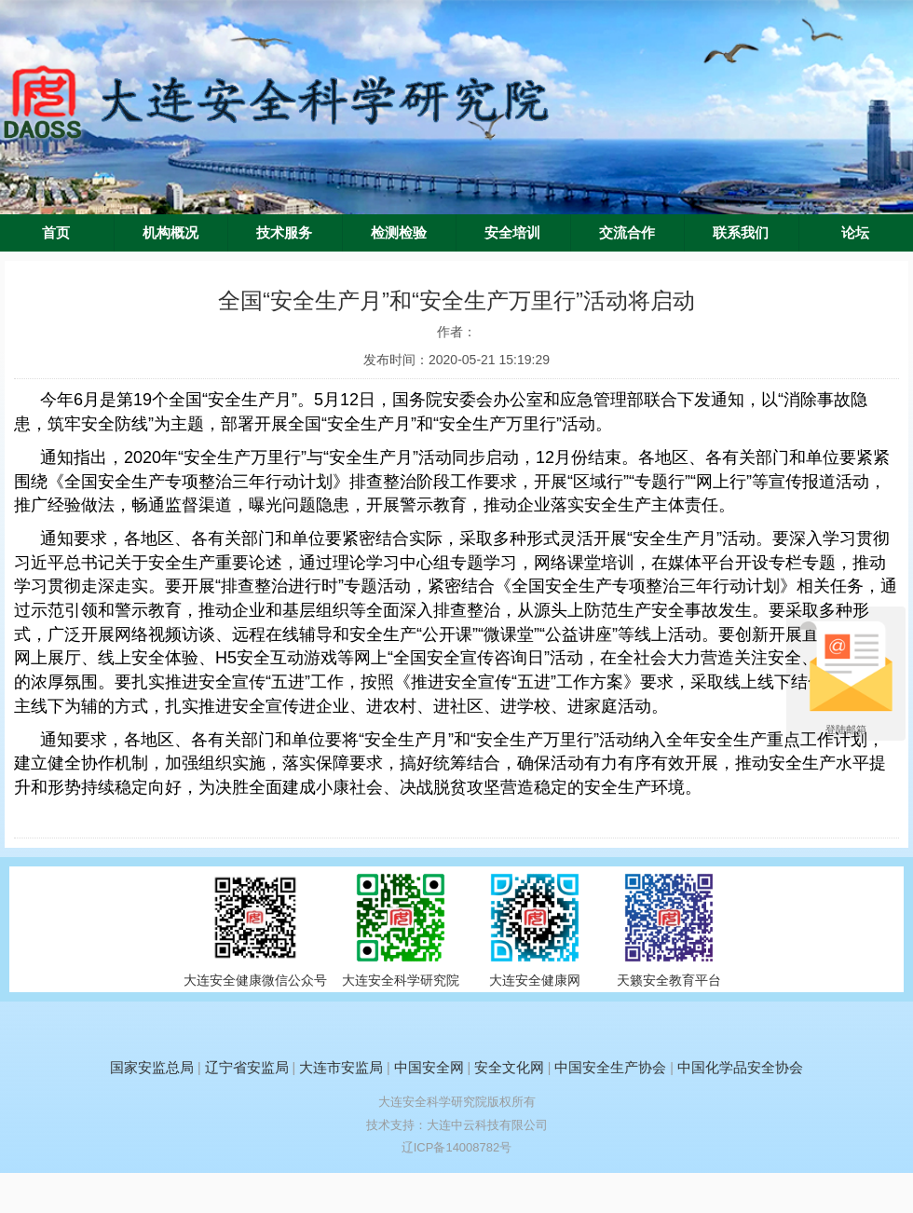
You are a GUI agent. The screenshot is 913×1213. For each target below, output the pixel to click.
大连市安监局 (341, 1067)
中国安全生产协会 (610, 1067)
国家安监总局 (152, 1067)
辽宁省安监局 (247, 1067)
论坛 (855, 232)
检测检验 (399, 232)
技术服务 (284, 232)
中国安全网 (429, 1067)
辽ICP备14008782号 (457, 1147)
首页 (56, 232)
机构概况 (170, 232)
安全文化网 (509, 1067)
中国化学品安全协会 (740, 1067)
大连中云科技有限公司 (487, 1125)
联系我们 (741, 232)
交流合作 (627, 232)
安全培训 (512, 232)
